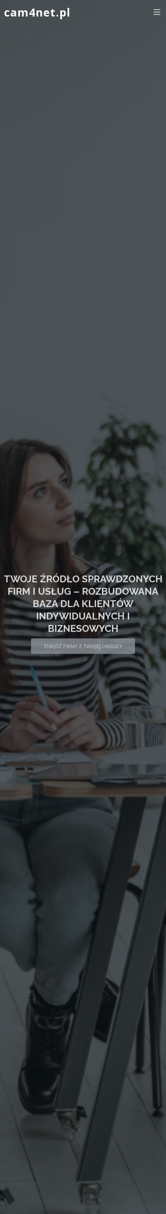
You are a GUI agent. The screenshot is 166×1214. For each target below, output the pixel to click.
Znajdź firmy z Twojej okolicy (83, 649)
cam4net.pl (37, 12)
